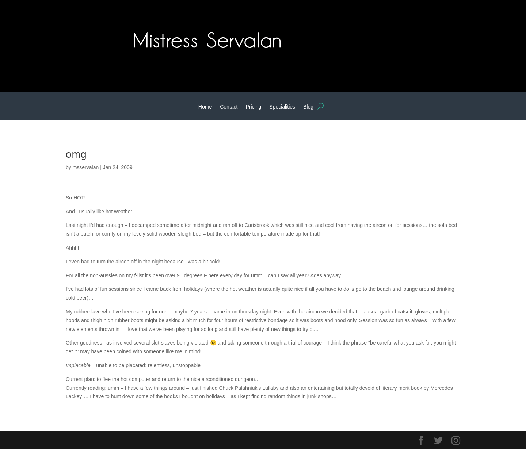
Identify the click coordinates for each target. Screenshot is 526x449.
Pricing (253, 107)
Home (205, 107)
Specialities (282, 107)
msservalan (86, 167)
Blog (308, 107)
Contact (228, 107)
